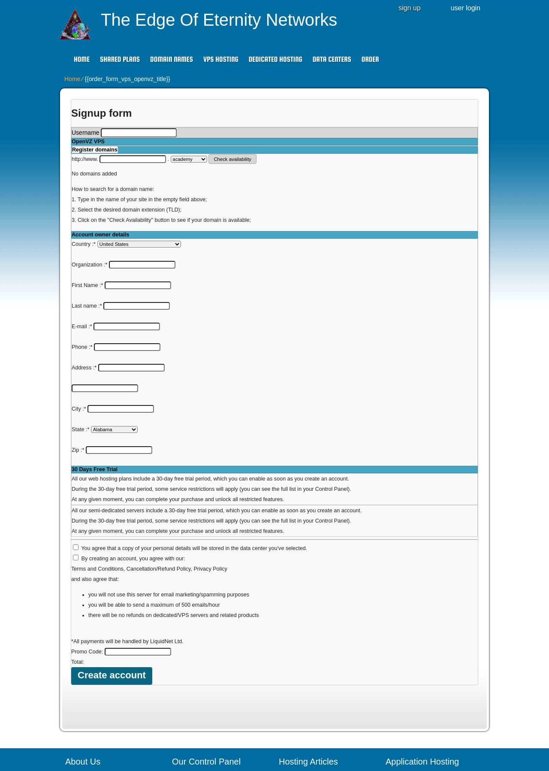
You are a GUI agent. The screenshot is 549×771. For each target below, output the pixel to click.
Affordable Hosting (310, 728)
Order (370, 59)
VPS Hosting (220, 59)
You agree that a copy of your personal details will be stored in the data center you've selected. (194, 435)
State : (105, 337)
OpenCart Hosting (416, 692)
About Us (84, 668)
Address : (118, 306)
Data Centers (332, 59)
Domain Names (171, 59)
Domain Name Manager (317, 692)
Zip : (112, 347)
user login (465, 8)
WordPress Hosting (417, 668)
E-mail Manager (199, 716)
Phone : (116, 296)
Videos (81, 716)
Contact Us (86, 692)
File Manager (196, 704)
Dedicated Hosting (275, 59)
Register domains (95, 150)
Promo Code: (121, 538)
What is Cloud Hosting (315, 716)
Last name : (121, 275)
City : (113, 327)
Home (82, 59)
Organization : (123, 254)
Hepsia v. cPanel (200, 680)
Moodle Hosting (413, 728)
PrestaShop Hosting (419, 680)
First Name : (121, 265)
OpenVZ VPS (88, 142)
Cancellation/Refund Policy (159, 456)
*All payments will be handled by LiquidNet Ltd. (127, 528)
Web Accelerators (201, 728)
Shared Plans (120, 59)
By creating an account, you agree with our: (133, 445)
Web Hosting (302, 704)
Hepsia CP (192, 668)
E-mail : (116, 285)
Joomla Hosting (413, 704)
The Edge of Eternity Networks (219, 19)
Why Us (82, 680)
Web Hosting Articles (313, 668)
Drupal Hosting (412, 716)
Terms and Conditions (97, 456)
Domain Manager (201, 692)
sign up (409, 8)
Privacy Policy (210, 456)
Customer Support (96, 704)
